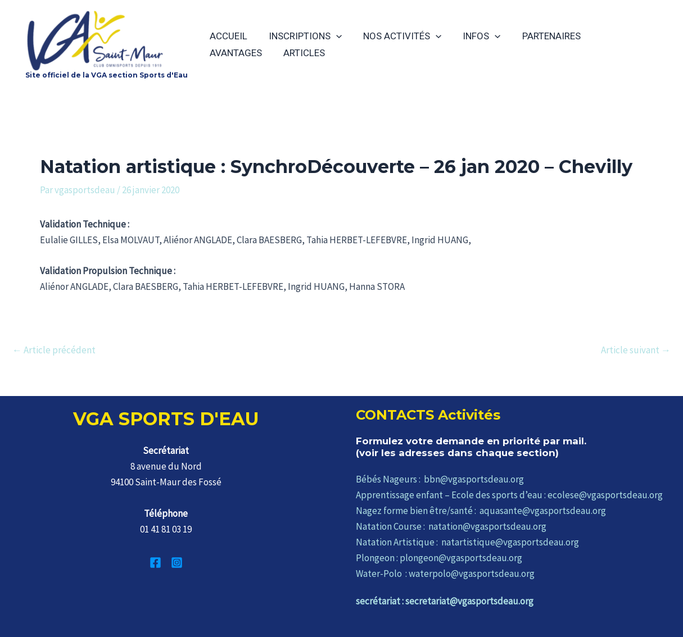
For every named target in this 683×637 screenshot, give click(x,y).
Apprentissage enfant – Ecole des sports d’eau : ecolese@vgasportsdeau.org (509, 495)
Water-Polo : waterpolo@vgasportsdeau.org (445, 573)
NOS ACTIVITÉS (397, 36)
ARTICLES (229, 52)
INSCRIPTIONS (301, 36)
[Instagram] (177, 562)
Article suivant (636, 350)
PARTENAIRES (541, 36)
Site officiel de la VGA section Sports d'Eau (106, 75)
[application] (332, 36)
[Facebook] (155, 562)
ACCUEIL (227, 36)
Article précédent (54, 350)
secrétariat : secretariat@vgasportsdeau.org (444, 601)
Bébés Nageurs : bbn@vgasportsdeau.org (440, 479)
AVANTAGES (616, 36)
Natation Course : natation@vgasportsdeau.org (451, 526)
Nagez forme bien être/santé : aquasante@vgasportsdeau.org (481, 510)
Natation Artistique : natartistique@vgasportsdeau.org (467, 542)
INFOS (473, 36)
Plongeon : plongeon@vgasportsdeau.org (439, 558)
